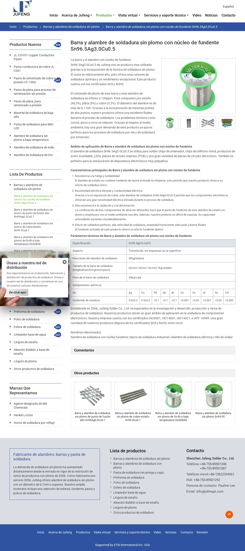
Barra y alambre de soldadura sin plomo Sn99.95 (213, 414)
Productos (30, 26)
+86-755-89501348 (213, 464)
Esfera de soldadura (27, 327)
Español (228, 6)
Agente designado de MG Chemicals (30, 405)
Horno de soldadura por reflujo (34, 422)
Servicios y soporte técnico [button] (165, 15)
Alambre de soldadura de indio (34, 147)
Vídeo (196, 15)
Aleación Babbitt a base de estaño (31, 351)
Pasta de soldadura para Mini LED (33, 126)
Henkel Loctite (23, 415)
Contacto (228, 15)
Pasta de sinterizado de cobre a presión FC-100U (35, 80)
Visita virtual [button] (127, 15)
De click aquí (17, 292)
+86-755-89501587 (213, 468)
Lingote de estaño (26, 342)
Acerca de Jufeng (60, 532)
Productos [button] (104, 15)
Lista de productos (128, 450)
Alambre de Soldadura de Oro (33, 155)
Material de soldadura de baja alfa (33, 114)
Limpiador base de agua (30, 334)
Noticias (211, 15)
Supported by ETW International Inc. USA (122, 545)
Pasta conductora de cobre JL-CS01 (34, 68)
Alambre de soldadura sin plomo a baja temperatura (31, 137)
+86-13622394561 (221, 474)
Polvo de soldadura (27, 319)
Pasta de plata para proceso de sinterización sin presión (35, 91)
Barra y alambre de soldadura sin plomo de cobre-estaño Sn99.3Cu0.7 (133, 416)
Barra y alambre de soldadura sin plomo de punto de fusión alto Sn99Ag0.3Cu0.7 (92, 416)
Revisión (202, 532)
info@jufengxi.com (209, 491)
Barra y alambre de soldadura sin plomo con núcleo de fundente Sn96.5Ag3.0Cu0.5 (33, 200)
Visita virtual (102, 532)
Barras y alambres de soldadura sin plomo (71, 26)
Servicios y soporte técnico (132, 532)
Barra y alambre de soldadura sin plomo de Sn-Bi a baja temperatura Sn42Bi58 (173, 416)
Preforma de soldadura (29, 311)
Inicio (54, 15)
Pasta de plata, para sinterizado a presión (28, 103)
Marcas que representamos (23, 390)
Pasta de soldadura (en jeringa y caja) (138, 472)
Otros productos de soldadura (34, 369)
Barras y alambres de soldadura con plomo (137, 465)
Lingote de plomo (25, 361)
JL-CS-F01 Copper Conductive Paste (34, 57)
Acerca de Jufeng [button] (75, 15)
